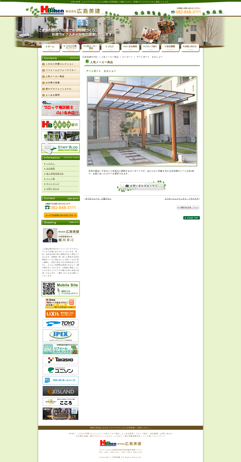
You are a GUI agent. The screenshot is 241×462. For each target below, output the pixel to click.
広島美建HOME (90, 57)
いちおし (50, 163)
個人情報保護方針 (55, 173)
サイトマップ (52, 184)
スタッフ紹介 (142, 433)
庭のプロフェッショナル (58, 89)
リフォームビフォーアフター (61, 70)
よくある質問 (53, 95)
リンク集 (50, 179)
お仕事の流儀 (53, 82)
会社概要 (50, 168)
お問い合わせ (52, 189)
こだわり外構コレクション (60, 64)
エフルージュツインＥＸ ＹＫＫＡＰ (182, 198)
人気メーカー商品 (110, 57)
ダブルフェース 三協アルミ (98, 198)
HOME (72, 433)
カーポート (127, 57)
